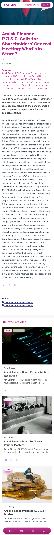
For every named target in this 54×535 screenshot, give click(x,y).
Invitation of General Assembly (17, 302)
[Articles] (21, 531)
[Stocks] (32, 531)
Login (45, 5)
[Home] (10, 531)
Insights (28, 5)
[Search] (43, 531)
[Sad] (15, 59)
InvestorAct (10, 5)
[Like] (4, 59)
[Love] (9, 59)
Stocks (36, 5)
